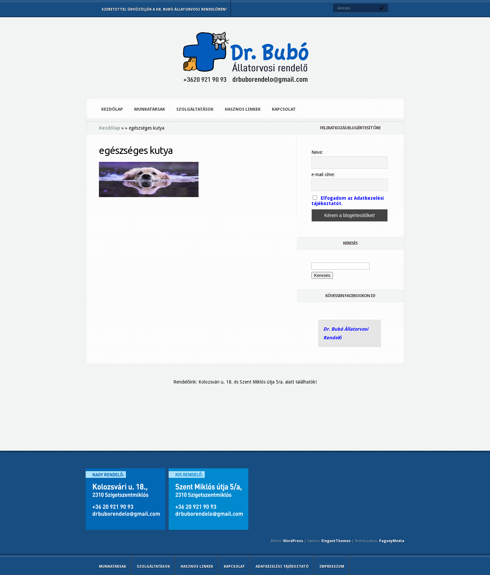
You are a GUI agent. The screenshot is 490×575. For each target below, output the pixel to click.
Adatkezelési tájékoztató (282, 566)
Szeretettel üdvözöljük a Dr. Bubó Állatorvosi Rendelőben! (164, 9)
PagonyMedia (391, 541)
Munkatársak (149, 109)
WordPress (293, 541)
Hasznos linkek (243, 109)
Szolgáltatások (194, 109)
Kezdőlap (112, 109)
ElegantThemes (336, 541)
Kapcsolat (284, 109)
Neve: (317, 152)
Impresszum (331, 566)
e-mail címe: (323, 174)
